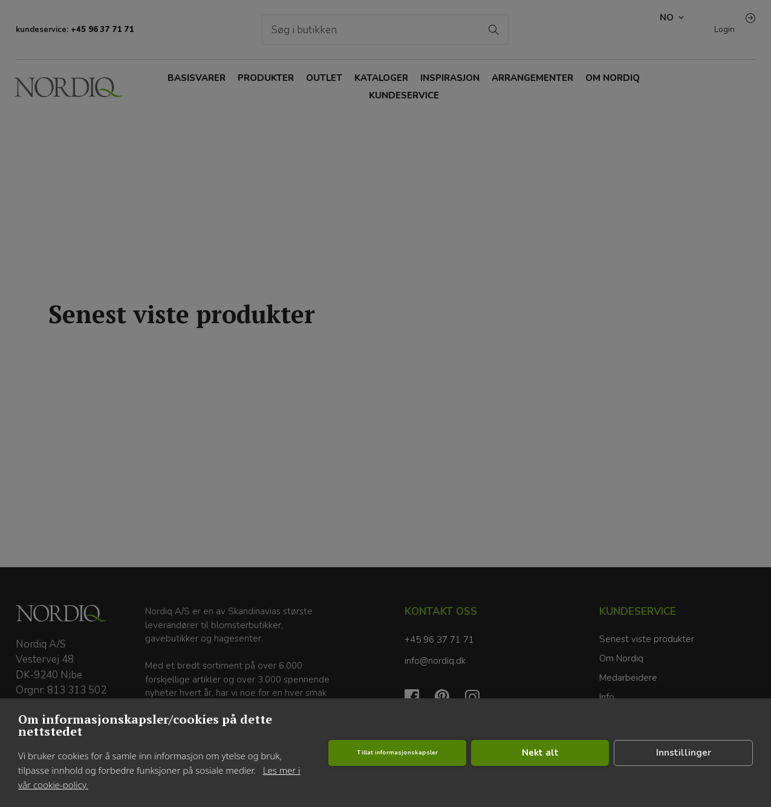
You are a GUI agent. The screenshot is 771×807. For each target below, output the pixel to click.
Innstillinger (683, 753)
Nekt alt (540, 753)
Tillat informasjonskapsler (397, 752)
